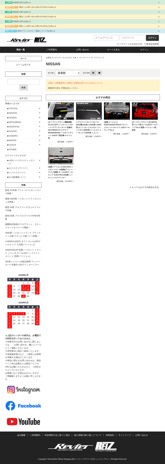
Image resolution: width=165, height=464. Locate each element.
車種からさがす (12, 103)
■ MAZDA (11, 140)
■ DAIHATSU (13, 126)
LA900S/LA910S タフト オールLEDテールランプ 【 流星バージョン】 (23, 243)
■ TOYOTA (12, 108)
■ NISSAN (12, 113)
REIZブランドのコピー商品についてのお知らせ (36, 31)
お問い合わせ (82, 49)
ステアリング (98, 58)
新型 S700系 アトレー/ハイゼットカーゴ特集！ (23, 192)
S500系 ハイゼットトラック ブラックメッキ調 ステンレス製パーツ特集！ (23, 234)
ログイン (144, 49)
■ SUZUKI (12, 131)
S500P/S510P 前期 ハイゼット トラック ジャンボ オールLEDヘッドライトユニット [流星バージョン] (23, 253)
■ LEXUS (11, 145)
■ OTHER (11, 149)
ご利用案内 (51, 49)
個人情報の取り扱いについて (87, 435)
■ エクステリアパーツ (17, 168)
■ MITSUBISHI (14, 122)
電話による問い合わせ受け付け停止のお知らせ (37, 7)
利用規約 (110, 435)
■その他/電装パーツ (16, 177)
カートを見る (113, 49)
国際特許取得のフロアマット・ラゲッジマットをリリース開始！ (23, 226)
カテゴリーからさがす (63, 58)
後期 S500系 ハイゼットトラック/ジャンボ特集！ (23, 200)
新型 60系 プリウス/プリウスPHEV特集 (22, 217)
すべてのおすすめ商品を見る (145, 187)
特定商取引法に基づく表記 (57, 435)
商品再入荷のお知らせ (22, 2)
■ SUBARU (12, 136)
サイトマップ (124, 435)
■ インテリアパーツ (83, 58)
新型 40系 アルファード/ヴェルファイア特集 (23, 209)
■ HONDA (12, 117)
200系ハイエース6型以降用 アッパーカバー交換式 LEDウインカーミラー (22, 263)
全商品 (48, 58)
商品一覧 (20, 49)
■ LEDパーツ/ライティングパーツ (21, 162)
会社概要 (21, 435)
